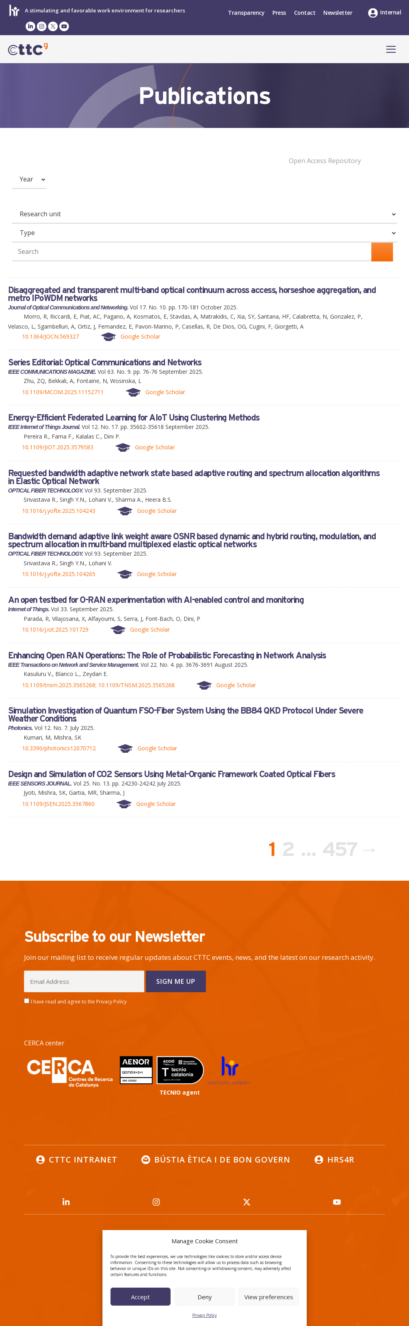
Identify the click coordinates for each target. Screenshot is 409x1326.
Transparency (246, 12)
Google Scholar (140, 336)
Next (377, 848)
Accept (140, 1297)
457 (341, 846)
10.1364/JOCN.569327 (50, 336)
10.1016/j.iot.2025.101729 (55, 629)
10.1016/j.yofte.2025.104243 (58, 510)
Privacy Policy (204, 1315)
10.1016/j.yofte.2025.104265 (58, 574)
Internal (390, 12)
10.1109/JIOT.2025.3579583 (57, 447)
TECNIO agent (179, 1092)
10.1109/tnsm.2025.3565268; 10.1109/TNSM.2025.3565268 (98, 685)
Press (279, 12)
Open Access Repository (325, 160)
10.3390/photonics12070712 (59, 748)
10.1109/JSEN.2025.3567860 (58, 804)
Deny (204, 1297)
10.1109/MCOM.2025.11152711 (63, 392)
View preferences (268, 1297)
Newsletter (337, 12)
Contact (305, 12)
